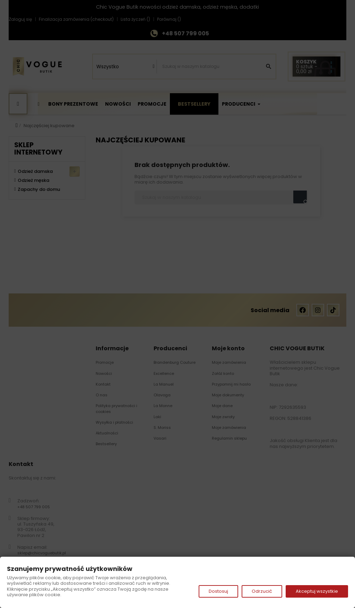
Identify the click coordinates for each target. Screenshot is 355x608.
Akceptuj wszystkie (317, 591)
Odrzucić (262, 591)
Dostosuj (218, 591)
